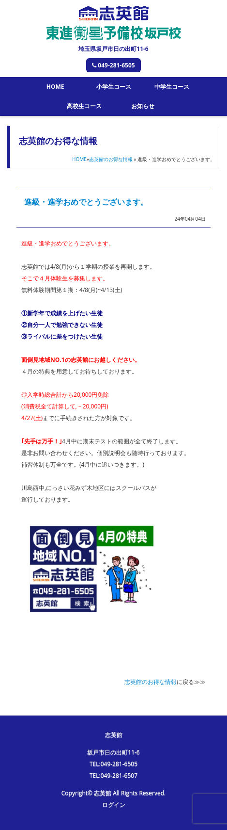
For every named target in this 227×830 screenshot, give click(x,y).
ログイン (113, 804)
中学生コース (171, 86)
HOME (55, 86)
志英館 (113, 735)
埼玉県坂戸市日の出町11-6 (113, 49)
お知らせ (142, 106)
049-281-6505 (113, 65)
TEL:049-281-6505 (113, 764)
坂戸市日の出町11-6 (113, 752)
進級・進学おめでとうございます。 (86, 201)
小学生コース (113, 86)
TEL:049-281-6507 (113, 775)
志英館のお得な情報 (111, 159)
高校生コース (84, 106)
